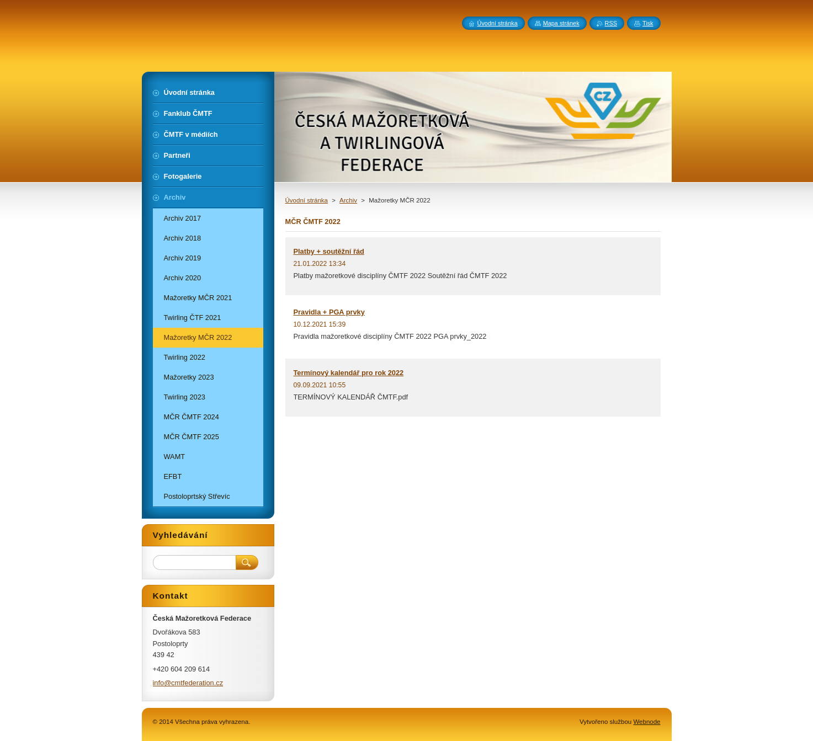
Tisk (647, 23)
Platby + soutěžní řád (329, 251)
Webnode (646, 721)
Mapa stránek (561, 23)
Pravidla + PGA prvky (329, 312)
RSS (611, 23)
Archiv (348, 200)
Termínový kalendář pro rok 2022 (349, 373)
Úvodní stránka (306, 200)
